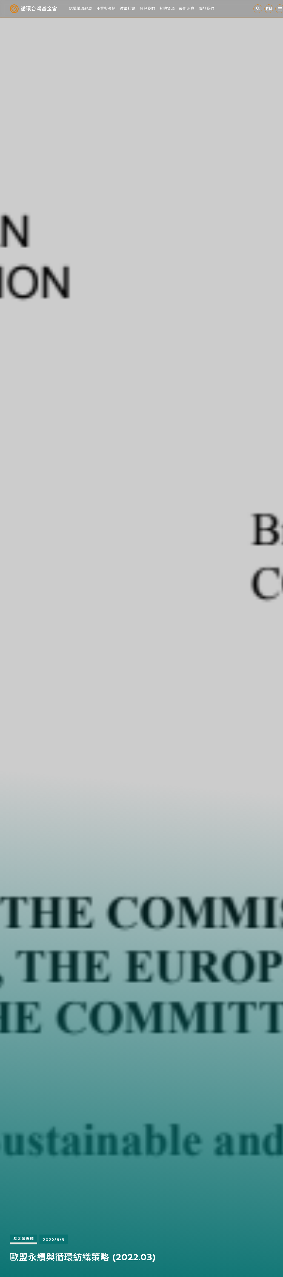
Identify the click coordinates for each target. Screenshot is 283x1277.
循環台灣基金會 (39, 9)
